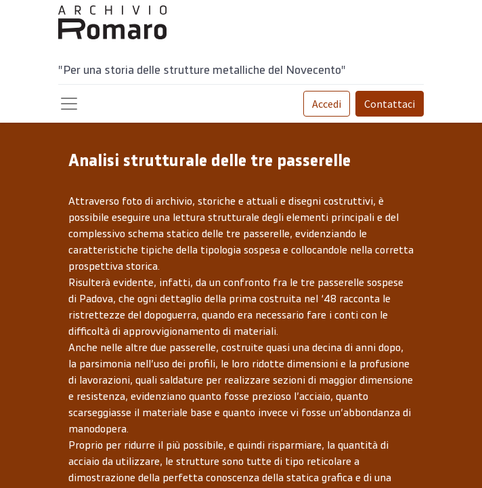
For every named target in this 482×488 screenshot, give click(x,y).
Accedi (326, 103)
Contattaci (389, 103)
